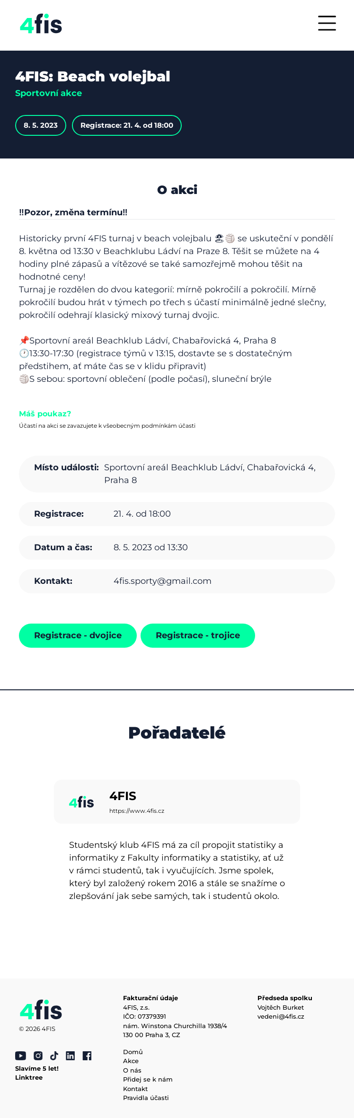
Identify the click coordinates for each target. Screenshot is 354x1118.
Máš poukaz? (45, 413)
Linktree (29, 1077)
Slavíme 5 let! (37, 1068)
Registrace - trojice (198, 635)
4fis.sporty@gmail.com (163, 581)
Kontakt (135, 1088)
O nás (132, 1070)
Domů (133, 1052)
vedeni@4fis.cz (280, 1016)
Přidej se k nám (148, 1079)
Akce (131, 1061)
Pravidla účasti (146, 1097)
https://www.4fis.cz (136, 810)
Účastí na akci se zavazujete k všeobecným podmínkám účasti (107, 425)
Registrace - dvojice (78, 635)
